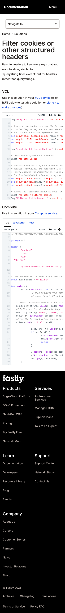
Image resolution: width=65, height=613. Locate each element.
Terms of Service (14, 606)
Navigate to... (16, 24)
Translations (48, 596)
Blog (6, 490)
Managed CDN (44, 408)
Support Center (45, 463)
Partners (8, 548)
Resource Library (14, 481)
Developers (10, 472)
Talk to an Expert (46, 426)
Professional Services (43, 398)
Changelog (27, 596)
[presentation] (32, 156)
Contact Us (42, 481)
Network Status (45, 472)
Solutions (20, 34)
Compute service (46, 213)
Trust (6, 575)
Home (6, 34)
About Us (9, 521)
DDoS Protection (14, 405)
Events (7, 499)
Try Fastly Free (12, 432)
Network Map (11, 441)
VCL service (42, 97)
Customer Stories (14, 539)
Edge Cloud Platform (16, 396)
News (6, 557)
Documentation (13, 463)
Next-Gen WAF (12, 414)
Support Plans (44, 417)
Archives (8, 596)
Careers (8, 530)
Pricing (7, 423)
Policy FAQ (37, 606)
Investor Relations (14, 566)
